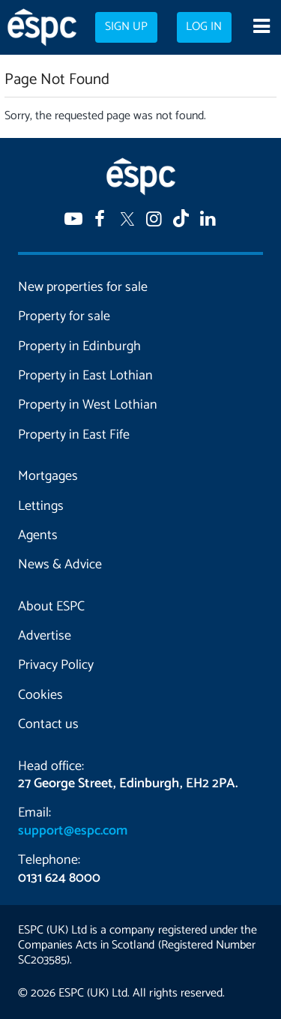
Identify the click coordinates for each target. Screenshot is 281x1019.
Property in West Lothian (87, 405)
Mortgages (48, 476)
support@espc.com (72, 831)
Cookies (40, 695)
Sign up (126, 27)
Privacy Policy (56, 665)
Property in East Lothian (85, 375)
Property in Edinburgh (79, 346)
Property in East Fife (74, 435)
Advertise (44, 636)
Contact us (48, 724)
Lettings (41, 506)
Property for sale (64, 316)
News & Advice (60, 564)
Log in (204, 27)
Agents (38, 535)
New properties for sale (83, 287)
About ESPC (51, 606)
